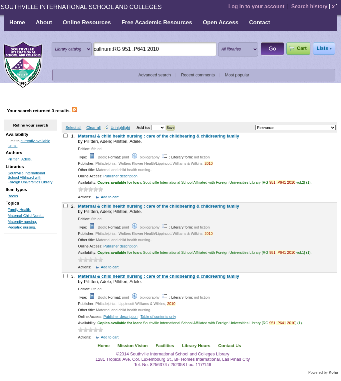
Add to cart (110, 197)
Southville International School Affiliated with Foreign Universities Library (30, 177)
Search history (309, 6)
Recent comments (198, 75)
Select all (73, 127)
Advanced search (155, 75)
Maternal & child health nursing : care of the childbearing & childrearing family (158, 136)
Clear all (93, 127)
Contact (259, 22)
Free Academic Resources (157, 22)
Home (17, 22)
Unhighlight (120, 127)
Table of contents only (158, 317)
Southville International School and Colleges (23, 65)
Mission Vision (133, 345)
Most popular (237, 75)
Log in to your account (256, 6)
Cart (301, 48)
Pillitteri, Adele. (20, 159)
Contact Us (229, 345)
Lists (322, 48)
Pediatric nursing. (22, 227)
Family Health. (19, 210)
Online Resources (87, 22)
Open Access (220, 22)
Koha (333, 372)
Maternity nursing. (22, 222)
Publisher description (120, 176)
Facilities (165, 345)
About (44, 22)
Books (13, 196)
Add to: (144, 127)
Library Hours (196, 345)
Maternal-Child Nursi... (26, 216)
